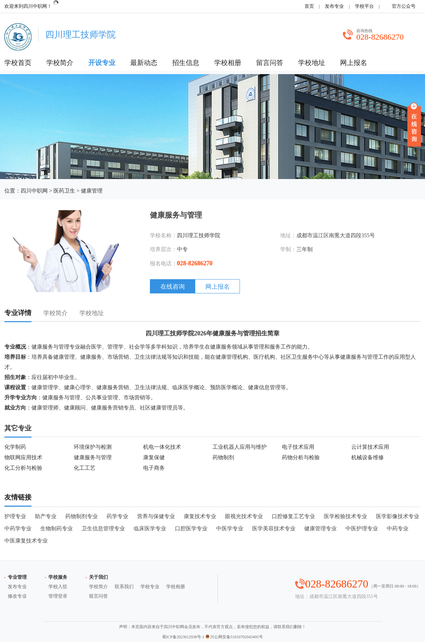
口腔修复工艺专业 (293, 516)
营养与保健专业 (156, 516)
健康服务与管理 (93, 457)
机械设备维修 (367, 457)
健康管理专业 (320, 528)
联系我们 (124, 586)
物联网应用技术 (23, 457)
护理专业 (15, 516)
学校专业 (149, 586)
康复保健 (154, 457)
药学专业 (117, 516)
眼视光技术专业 (244, 516)
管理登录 (57, 596)
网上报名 (353, 62)
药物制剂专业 (81, 516)
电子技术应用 (298, 447)
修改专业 (17, 596)
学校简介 (59, 62)
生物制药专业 (56, 528)
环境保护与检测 (93, 447)
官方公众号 (402, 6)
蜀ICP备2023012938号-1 (183, 637)
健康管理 (92, 191)
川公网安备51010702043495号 (234, 637)
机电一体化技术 (162, 447)
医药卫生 (64, 191)
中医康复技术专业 (26, 541)
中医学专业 (229, 528)
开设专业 (101, 62)
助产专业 (46, 516)
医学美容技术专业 (273, 528)
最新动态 (143, 62)
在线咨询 (172, 286)
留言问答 (269, 62)
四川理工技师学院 (198, 235)
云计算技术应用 (370, 447)
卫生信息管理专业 (103, 528)
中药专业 (397, 528)
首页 (309, 6)
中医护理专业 (361, 528)
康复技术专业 (200, 516)
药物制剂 (223, 457)
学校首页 (17, 62)
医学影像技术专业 (397, 516)
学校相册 (227, 62)
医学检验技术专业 (345, 516)
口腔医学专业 (191, 528)
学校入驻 (57, 586)
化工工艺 (84, 468)
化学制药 (15, 447)
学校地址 (311, 62)
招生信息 (185, 62)
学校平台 (364, 6)
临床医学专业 (150, 528)
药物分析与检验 (301, 457)
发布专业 (334, 6)
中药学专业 (17, 528)
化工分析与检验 (23, 468)
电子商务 (154, 468)
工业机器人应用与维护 (239, 447)
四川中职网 (34, 191)
